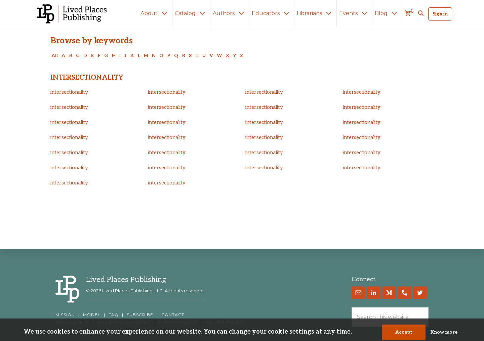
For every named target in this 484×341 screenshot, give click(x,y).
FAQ (114, 315)
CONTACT (172, 315)
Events (354, 13)
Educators (272, 13)
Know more (443, 333)
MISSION (65, 315)
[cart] (409, 13)
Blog (387, 13)
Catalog (191, 13)
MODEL (91, 315)
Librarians (315, 13)
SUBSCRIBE (140, 315)
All (54, 55)
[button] (421, 13)
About (155, 13)
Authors (230, 13)
